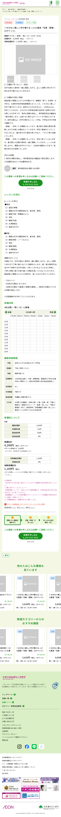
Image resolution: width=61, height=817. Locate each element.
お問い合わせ (7, 721)
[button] (5, 592)
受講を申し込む (30, 183)
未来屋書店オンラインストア (12, 757)
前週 (9, 312)
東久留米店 (11, 9)
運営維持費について (10, 507)
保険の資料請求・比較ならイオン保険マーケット (18, 767)
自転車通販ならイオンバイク (12, 760)
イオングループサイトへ (10, 725)
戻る (7, 555)
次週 (51, 312)
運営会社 (5, 740)
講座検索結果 (21, 9)
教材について (21, 507)
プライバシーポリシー (9, 734)
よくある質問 (7, 718)
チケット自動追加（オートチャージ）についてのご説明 (26, 504)
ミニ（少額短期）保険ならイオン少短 (15, 764)
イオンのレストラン (9, 770)
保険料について (30, 507)
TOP (3, 9)
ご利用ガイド (7, 715)
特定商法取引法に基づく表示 (12, 728)
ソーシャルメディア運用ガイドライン (15, 737)
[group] (30, 592)
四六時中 (5, 773)
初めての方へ (7, 712)
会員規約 (5, 731)
